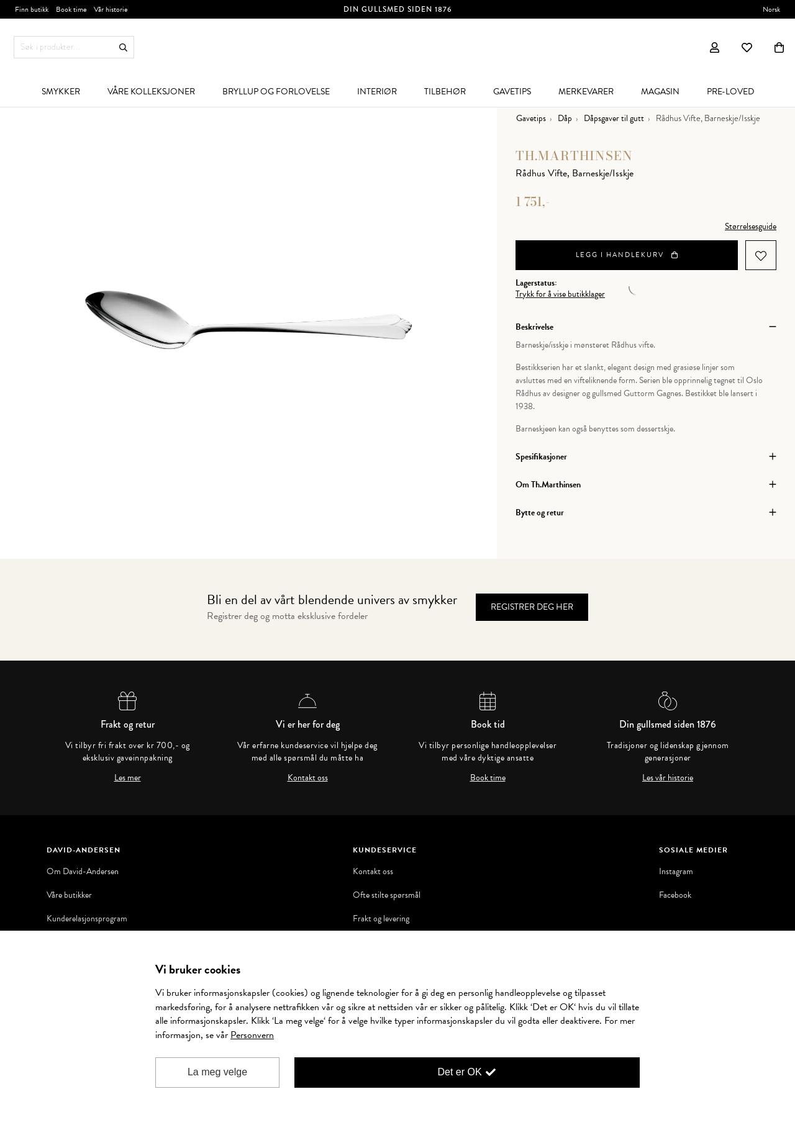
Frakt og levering (381, 919)
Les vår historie (667, 778)
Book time (488, 778)
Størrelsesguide (750, 226)
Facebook (675, 895)
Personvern (252, 1035)
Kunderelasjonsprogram (87, 919)
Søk (123, 47)
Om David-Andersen (83, 871)
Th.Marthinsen (574, 155)
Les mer (127, 778)
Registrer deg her (532, 606)
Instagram (676, 871)
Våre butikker (69, 895)
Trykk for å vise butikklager (560, 294)
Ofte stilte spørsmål (386, 895)
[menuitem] (61, 91)
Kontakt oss (308, 778)
